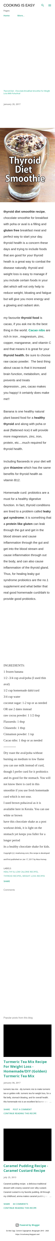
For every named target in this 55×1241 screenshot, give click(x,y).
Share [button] (7, 881)
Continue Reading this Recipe (20, 1113)
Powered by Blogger (27, 1225)
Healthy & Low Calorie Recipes (21, 871)
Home (7, 15)
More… (20, 15)
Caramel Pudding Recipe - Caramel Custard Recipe (26, 1168)
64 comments (20, 1203)
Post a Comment (22, 1109)
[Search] (42, 5)
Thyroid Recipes (12, 875)
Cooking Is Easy (19, 5)
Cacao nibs (36, 330)
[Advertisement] (27, 52)
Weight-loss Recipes (33, 875)
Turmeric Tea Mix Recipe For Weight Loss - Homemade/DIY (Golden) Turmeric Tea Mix (25, 1068)
